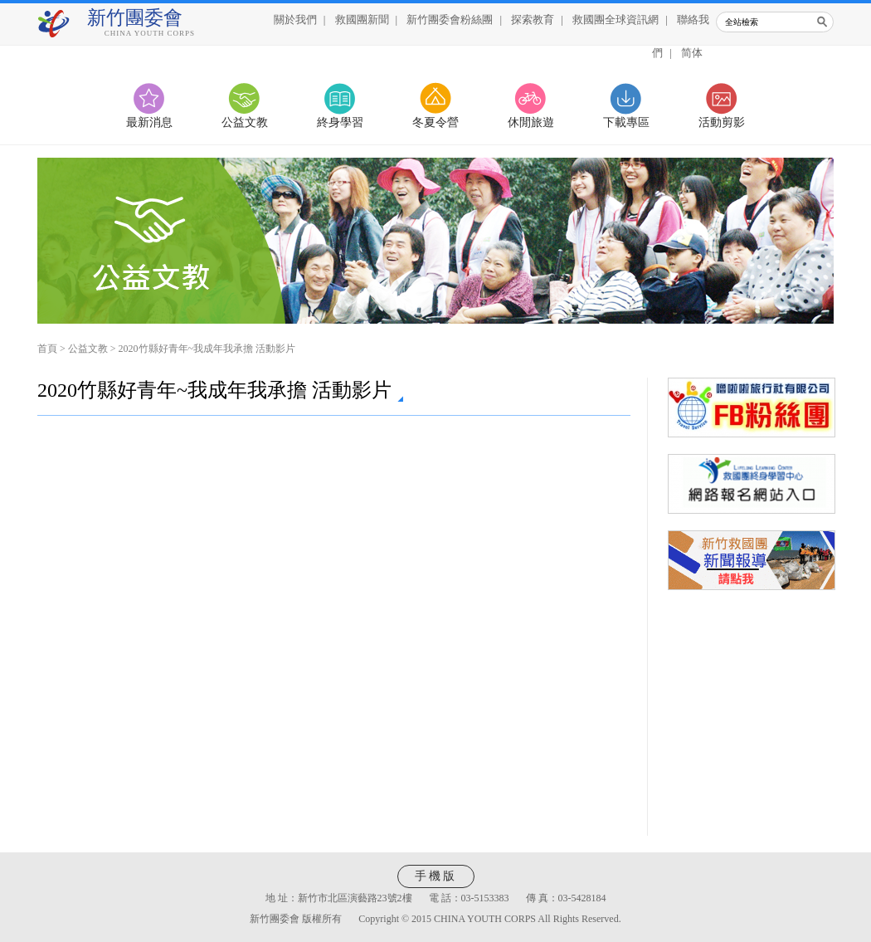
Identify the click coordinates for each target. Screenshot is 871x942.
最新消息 (149, 122)
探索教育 (532, 19)
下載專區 (626, 122)
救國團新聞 (362, 19)
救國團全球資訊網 (615, 19)
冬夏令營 (435, 122)
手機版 (436, 876)
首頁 (47, 348)
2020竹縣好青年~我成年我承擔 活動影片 (207, 348)
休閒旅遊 (531, 122)
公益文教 (244, 122)
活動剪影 (721, 122)
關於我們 (295, 19)
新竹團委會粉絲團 (449, 19)
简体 (692, 52)
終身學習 (340, 122)
